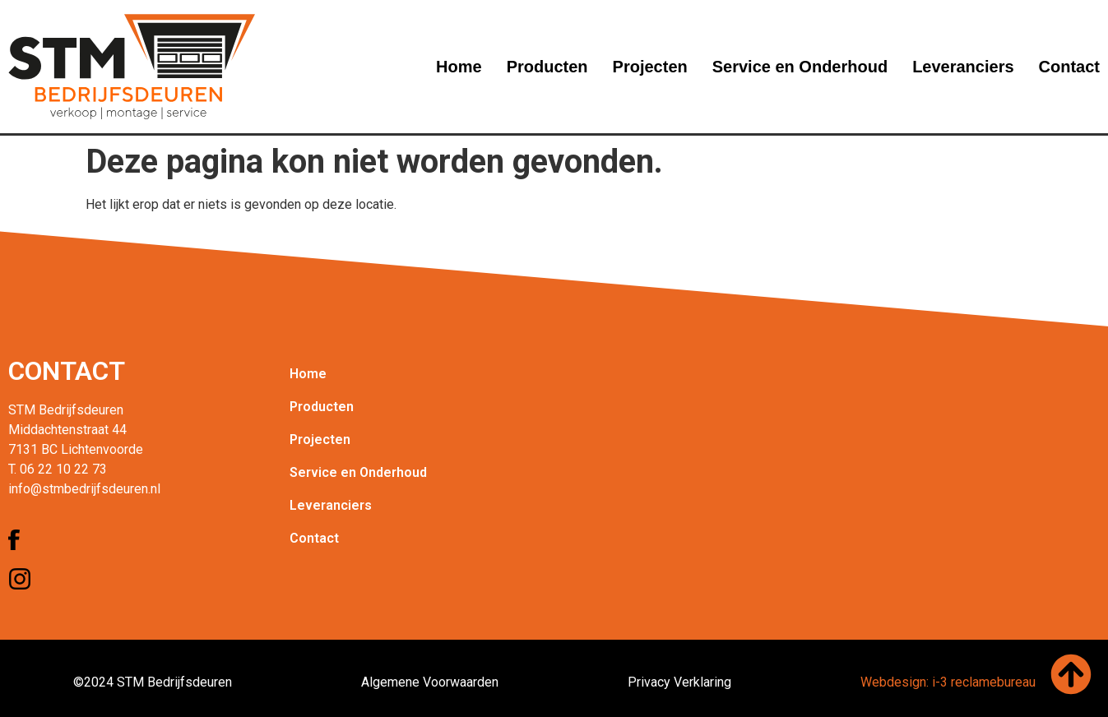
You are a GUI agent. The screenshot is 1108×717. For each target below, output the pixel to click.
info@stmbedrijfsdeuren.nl (84, 489)
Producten (547, 67)
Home (459, 67)
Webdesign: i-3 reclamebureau (948, 682)
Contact (1069, 67)
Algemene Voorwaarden (429, 682)
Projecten (650, 67)
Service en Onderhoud (800, 67)
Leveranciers (962, 67)
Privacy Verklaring (679, 682)
